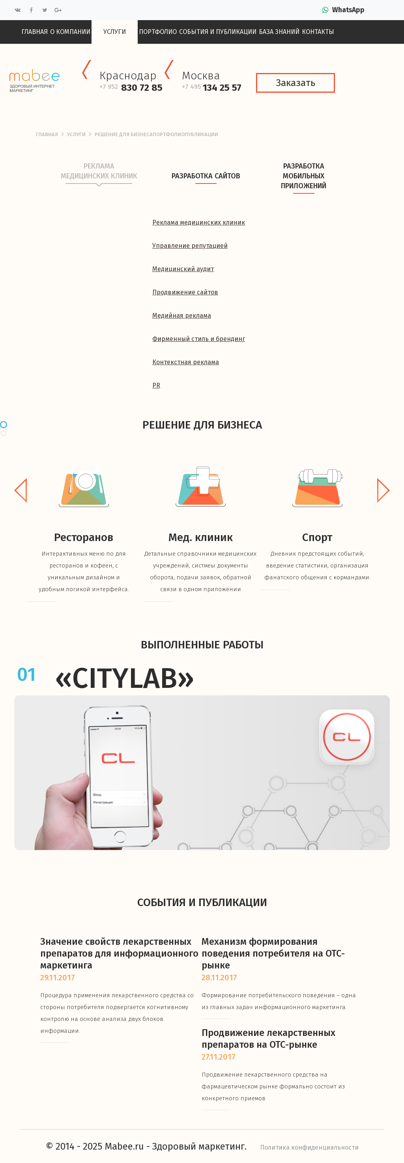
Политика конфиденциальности (309, 1147)
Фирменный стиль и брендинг (198, 339)
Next (383, 490)
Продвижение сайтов (185, 292)
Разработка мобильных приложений (303, 184)
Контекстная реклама (185, 362)
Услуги (114, 32)
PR (156, 385)
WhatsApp (348, 10)
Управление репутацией (190, 245)
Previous (20, 490)
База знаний (279, 32)
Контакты (318, 32)
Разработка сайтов (206, 184)
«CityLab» (124, 678)
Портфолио (158, 32)
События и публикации (217, 32)
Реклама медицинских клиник (99, 179)
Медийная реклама (181, 315)
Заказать (295, 82)
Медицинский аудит (183, 269)
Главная (34, 32)
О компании (70, 32)
